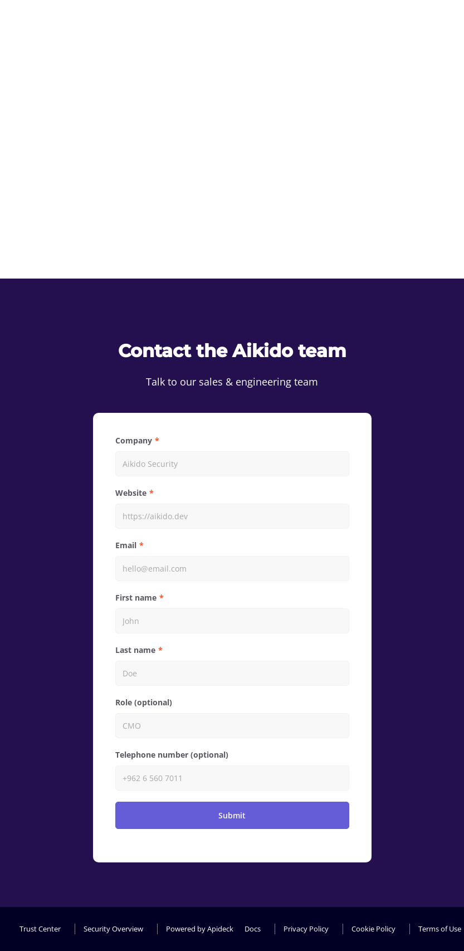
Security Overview (113, 929)
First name (136, 597)
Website (130, 492)
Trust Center (40, 929)
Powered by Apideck (199, 929)
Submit (232, 815)
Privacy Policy (306, 929)
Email (125, 545)
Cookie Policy (373, 929)
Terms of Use (439, 929)
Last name (135, 650)
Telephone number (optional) (171, 754)
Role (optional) (143, 702)
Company (133, 440)
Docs (253, 929)
